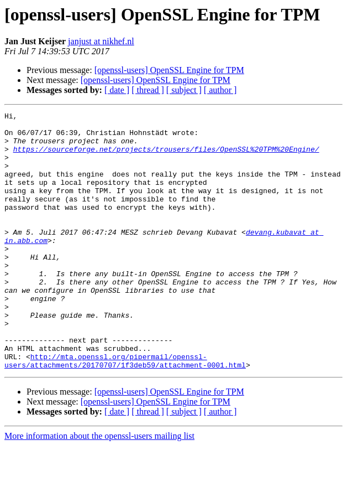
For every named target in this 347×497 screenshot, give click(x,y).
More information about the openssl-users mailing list (99, 487)
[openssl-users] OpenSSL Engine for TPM (169, 70)
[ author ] (220, 90)
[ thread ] (148, 90)
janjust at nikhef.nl (101, 41)
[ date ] (116, 90)
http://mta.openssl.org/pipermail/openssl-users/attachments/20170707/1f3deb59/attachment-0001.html (125, 411)
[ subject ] (184, 90)
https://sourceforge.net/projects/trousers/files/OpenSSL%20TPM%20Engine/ (166, 157)
